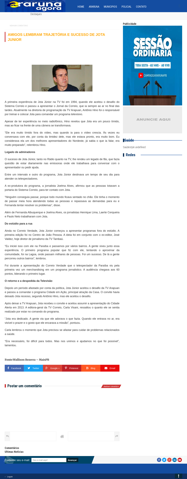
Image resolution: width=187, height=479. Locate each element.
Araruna (94, 6)
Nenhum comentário (19, 26)
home (81, 6)
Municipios (110, 6)
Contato (141, 6)
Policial (126, 6)
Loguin (10, 477)
